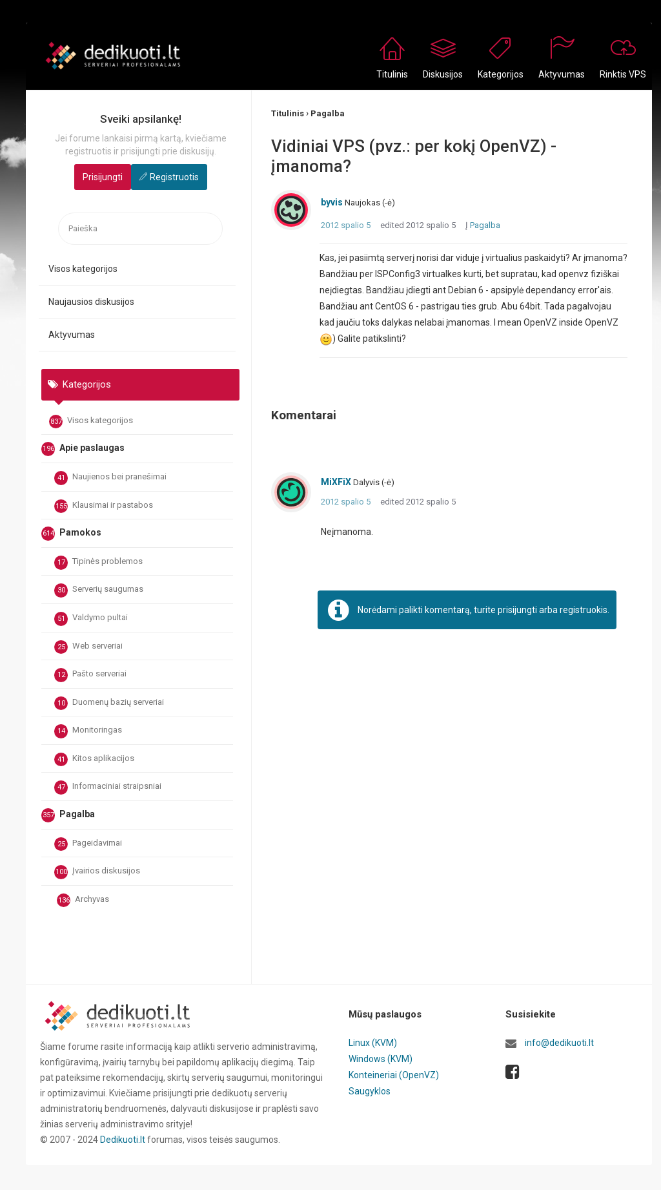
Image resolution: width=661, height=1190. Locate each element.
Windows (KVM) (380, 1058)
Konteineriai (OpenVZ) (394, 1074)
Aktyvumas (71, 334)
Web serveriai (88, 647)
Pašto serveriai (90, 675)
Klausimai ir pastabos (103, 506)
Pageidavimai (88, 844)
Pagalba (485, 225)
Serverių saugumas (98, 590)
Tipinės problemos (98, 563)
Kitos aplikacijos (94, 760)
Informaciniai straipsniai (107, 787)
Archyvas (83, 900)
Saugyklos (370, 1089)
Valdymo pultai (91, 619)
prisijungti (517, 610)
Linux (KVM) (373, 1043)
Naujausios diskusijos (91, 302)
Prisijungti (103, 177)
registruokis (583, 610)
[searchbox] (140, 229)
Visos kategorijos (82, 269)
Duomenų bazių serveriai (109, 703)
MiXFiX (336, 482)
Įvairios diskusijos (97, 872)
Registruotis (174, 177)
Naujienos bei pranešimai (110, 478)
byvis (332, 202)
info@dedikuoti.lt (559, 1043)
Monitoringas (88, 731)
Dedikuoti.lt (122, 1139)
